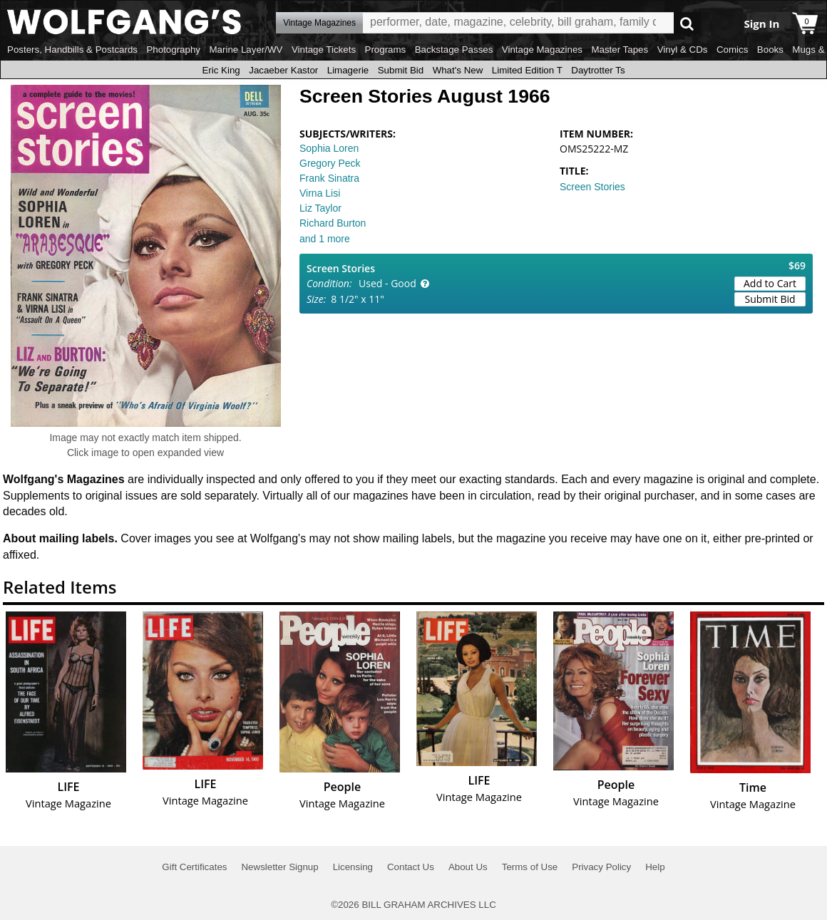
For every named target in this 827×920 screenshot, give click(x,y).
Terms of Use (530, 867)
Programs (385, 49)
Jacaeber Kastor (283, 70)
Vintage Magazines (542, 49)
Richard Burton (332, 223)
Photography (173, 49)
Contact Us (410, 867)
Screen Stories (592, 186)
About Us (468, 867)
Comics (732, 49)
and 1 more (324, 238)
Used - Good (387, 283)
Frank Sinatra (329, 178)
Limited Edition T (527, 70)
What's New (458, 70)
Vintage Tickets (324, 49)
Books (770, 49)
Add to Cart (770, 283)
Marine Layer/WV (245, 49)
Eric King (221, 70)
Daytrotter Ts (598, 70)
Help (654, 867)
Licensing (353, 867)
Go (687, 23)
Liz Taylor (320, 208)
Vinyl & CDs (682, 49)
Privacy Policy (601, 867)
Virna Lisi (319, 193)
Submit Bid (400, 70)
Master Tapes (619, 49)
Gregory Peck (330, 163)
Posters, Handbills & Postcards (72, 49)
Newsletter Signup (279, 867)
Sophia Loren (329, 148)
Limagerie (348, 70)
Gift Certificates (194, 867)
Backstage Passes (454, 49)
